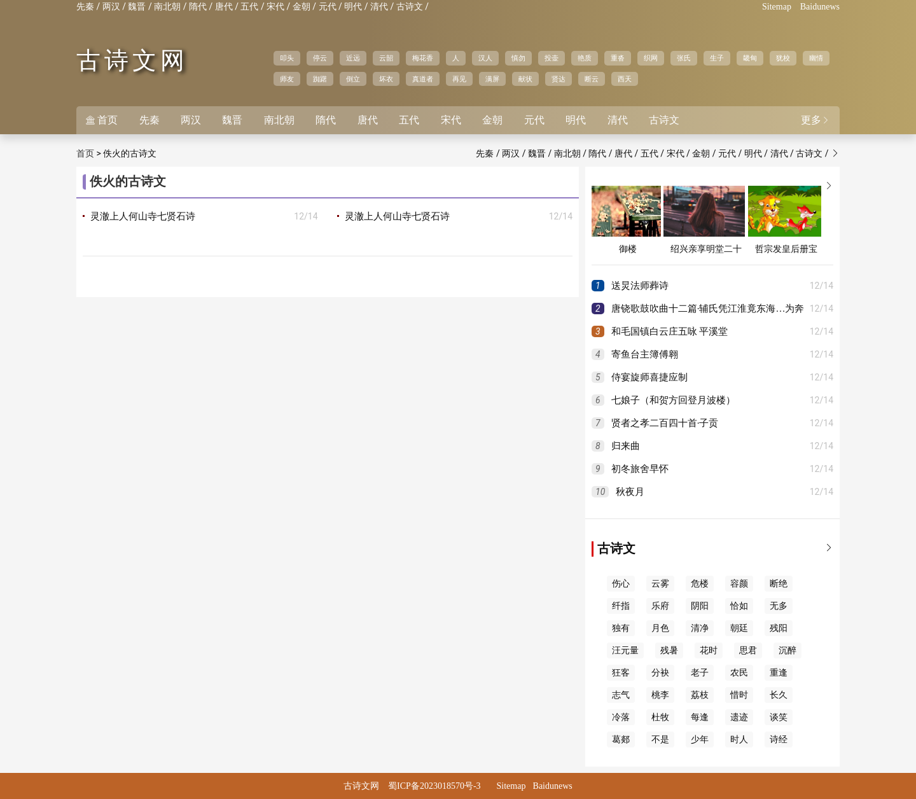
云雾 (660, 583)
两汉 (111, 6)
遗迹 (739, 717)
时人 (739, 739)
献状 (525, 79)
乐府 (660, 606)
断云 (592, 79)
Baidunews (820, 6)
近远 (353, 58)
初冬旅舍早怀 (640, 469)
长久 (779, 695)
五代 (249, 6)
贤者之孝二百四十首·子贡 (665, 423)
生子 (717, 58)
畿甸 (750, 58)
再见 (459, 79)
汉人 (485, 58)
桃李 (660, 695)
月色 (660, 628)
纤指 (621, 606)
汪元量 (625, 650)
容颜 (739, 583)
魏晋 (137, 6)
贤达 (559, 79)
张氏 (684, 58)
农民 (739, 672)
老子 (700, 672)
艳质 (585, 58)
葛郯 (621, 739)
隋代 (198, 6)
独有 (621, 628)
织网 (651, 58)
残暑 (669, 650)
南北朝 (167, 6)
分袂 (660, 672)
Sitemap (776, 6)
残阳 (779, 628)
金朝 (301, 6)
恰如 (739, 606)
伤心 (621, 583)
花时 (709, 650)
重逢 (779, 672)
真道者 (422, 79)
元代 (328, 6)
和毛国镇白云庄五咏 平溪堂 (669, 331)
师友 (287, 79)
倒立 (353, 79)
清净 (700, 628)
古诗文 (409, 6)
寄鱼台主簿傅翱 (644, 354)
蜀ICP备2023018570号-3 (434, 786)
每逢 (700, 717)
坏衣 (386, 79)
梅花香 (422, 58)
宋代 (275, 6)
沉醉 (787, 650)
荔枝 (700, 695)
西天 (625, 79)
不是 (660, 739)
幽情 (816, 58)
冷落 (621, 717)
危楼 (700, 583)
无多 (779, 606)
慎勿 (518, 58)
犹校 (783, 58)
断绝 (779, 583)
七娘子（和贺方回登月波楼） (673, 400)
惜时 (739, 695)
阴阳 (700, 606)
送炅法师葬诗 (640, 286)
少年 (700, 739)
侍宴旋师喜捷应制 (649, 377)
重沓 (618, 58)
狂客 (621, 672)
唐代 (224, 6)
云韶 (386, 58)
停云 (320, 58)
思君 (748, 650)
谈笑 (779, 717)
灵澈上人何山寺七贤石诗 (142, 216)
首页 (102, 120)
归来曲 (625, 446)
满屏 (492, 79)
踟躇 (320, 79)
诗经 (779, 739)
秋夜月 (630, 492)
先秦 (85, 6)
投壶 (552, 58)
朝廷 (739, 628)
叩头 (287, 58)
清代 (379, 6)
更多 (815, 120)
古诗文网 (132, 60)
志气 (621, 695)
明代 (353, 6)
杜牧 (660, 717)
